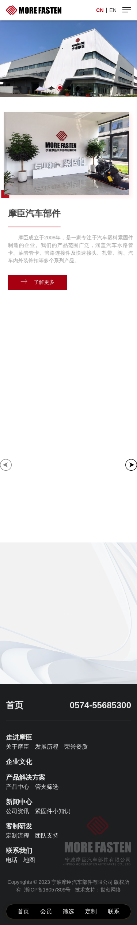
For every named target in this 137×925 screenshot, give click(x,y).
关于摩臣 (17, 747)
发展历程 (46, 747)
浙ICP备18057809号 (47, 890)
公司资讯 (17, 811)
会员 (46, 911)
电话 (12, 860)
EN (113, 10)
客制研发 (19, 826)
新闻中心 (19, 802)
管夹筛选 (46, 787)
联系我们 (19, 850)
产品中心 (17, 787)
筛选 (68, 911)
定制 (91, 911)
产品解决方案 (25, 777)
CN (99, 10)
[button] (60, 88)
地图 (29, 860)
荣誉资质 (76, 747)
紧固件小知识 (52, 811)
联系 (113, 911)
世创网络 (110, 890)
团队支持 (46, 835)
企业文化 (19, 761)
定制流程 (17, 835)
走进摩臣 (19, 737)
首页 (23, 911)
